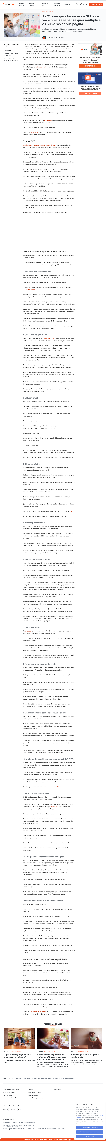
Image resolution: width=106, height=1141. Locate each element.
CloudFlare (57, 787)
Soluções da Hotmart (44, 4)
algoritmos (48, 120)
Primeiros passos (21, 4)
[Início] (8, 4)
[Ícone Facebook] (21, 1109)
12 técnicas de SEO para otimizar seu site (11, 54)
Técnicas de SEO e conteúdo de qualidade (11, 59)
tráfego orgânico (41, 67)
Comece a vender (32, 4)
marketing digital (48, 338)
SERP (71, 511)
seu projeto (34, 132)
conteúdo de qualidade (38, 1012)
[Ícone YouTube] (7, 1109)
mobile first (54, 807)
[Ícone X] (18, 1109)
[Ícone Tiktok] (11, 1109)
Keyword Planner (29, 290)
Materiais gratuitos (57, 4)
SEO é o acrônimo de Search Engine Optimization (39, 145)
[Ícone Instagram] (4, 1109)
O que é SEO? (8, 50)
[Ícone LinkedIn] (14, 1109)
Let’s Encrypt (47, 787)
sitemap (28, 631)
